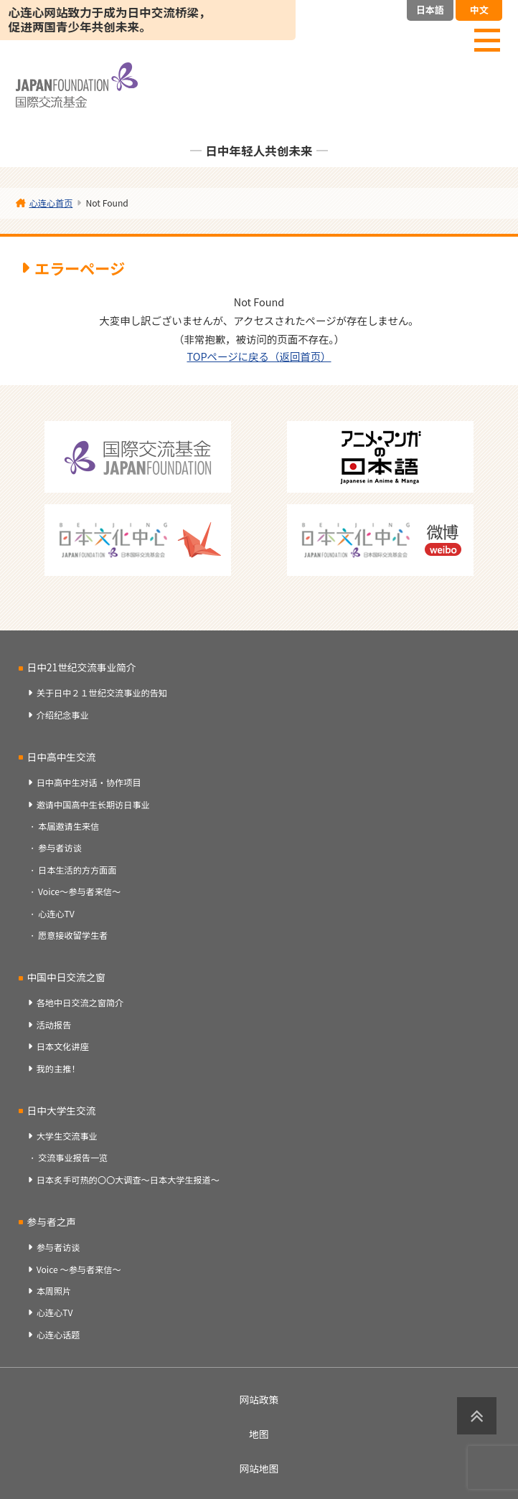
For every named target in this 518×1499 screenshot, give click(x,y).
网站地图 (259, 1468)
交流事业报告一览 (73, 1157)
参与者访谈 (60, 847)
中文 (479, 9)
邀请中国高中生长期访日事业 (93, 804)
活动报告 (54, 1024)
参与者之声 (51, 1221)
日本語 (430, 9)
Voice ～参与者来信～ (79, 1269)
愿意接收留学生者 (73, 935)
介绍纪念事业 (63, 715)
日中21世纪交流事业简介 (81, 667)
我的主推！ (58, 1068)
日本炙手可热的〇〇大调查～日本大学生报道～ (128, 1179)
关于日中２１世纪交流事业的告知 (102, 692)
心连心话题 (58, 1334)
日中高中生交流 (61, 757)
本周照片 (54, 1291)
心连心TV (56, 913)
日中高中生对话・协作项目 (89, 782)
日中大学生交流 (61, 1110)
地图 (258, 1434)
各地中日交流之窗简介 (80, 1002)
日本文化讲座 (63, 1046)
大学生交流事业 (67, 1136)
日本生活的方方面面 (77, 870)
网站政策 (259, 1399)
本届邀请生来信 (68, 826)
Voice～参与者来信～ (79, 891)
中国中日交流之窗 (66, 977)
